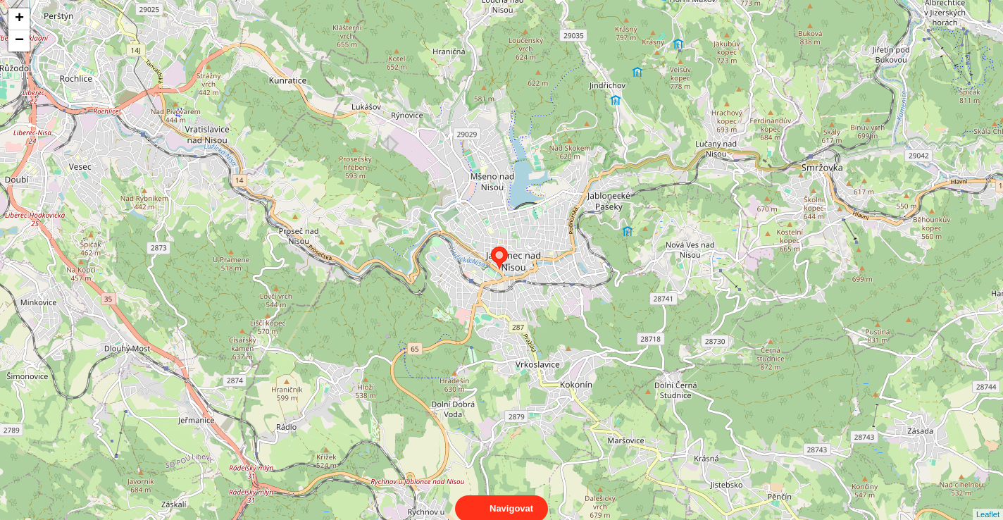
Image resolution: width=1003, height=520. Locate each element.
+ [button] (19, 19)
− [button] (19, 40)
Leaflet (987, 501)
